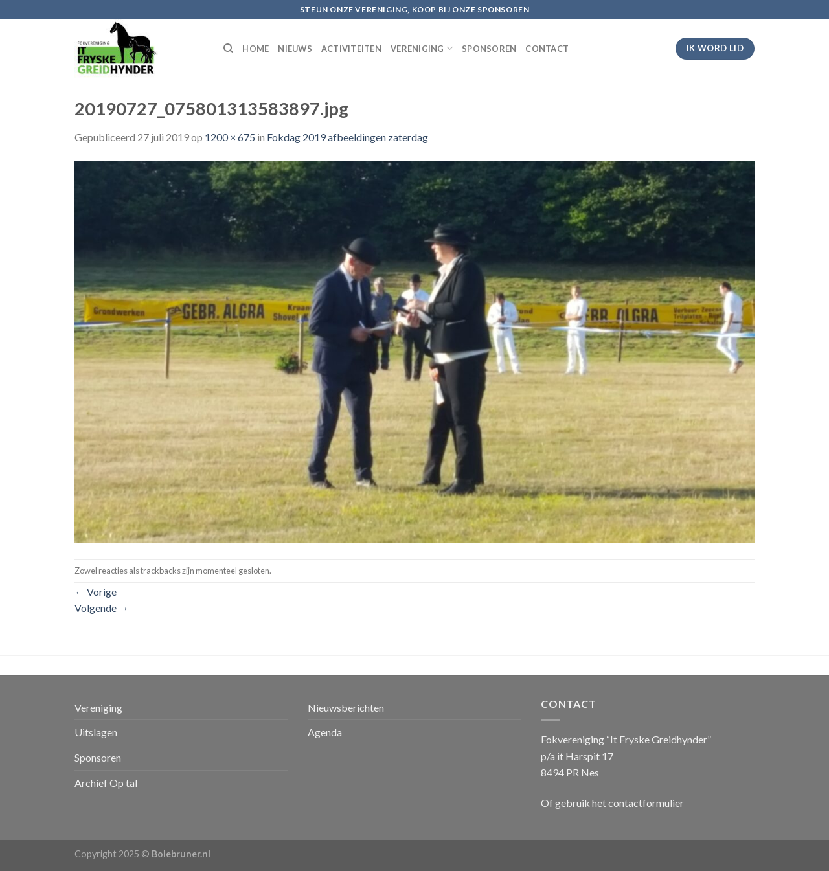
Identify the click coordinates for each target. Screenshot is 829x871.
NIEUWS (295, 48)
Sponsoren (97, 757)
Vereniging (98, 707)
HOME (255, 48)
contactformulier (646, 803)
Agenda (325, 732)
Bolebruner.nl (181, 853)
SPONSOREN (489, 48)
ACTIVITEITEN (351, 48)
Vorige (95, 591)
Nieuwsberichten (346, 707)
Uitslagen (95, 732)
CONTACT (547, 48)
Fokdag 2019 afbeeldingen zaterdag (347, 137)
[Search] (228, 48)
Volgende (101, 608)
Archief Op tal (105, 782)
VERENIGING (422, 48)
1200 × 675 (230, 137)
